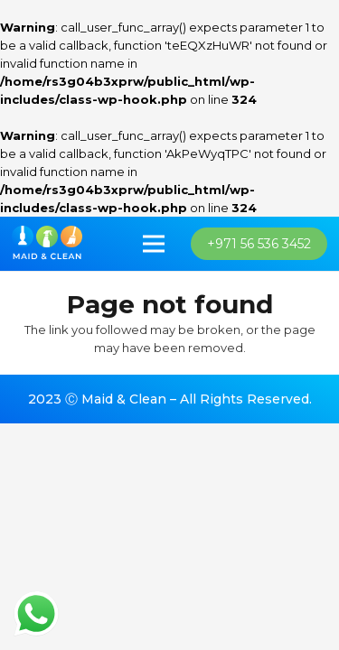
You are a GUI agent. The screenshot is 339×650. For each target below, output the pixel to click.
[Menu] (154, 243)
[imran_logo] (47, 244)
